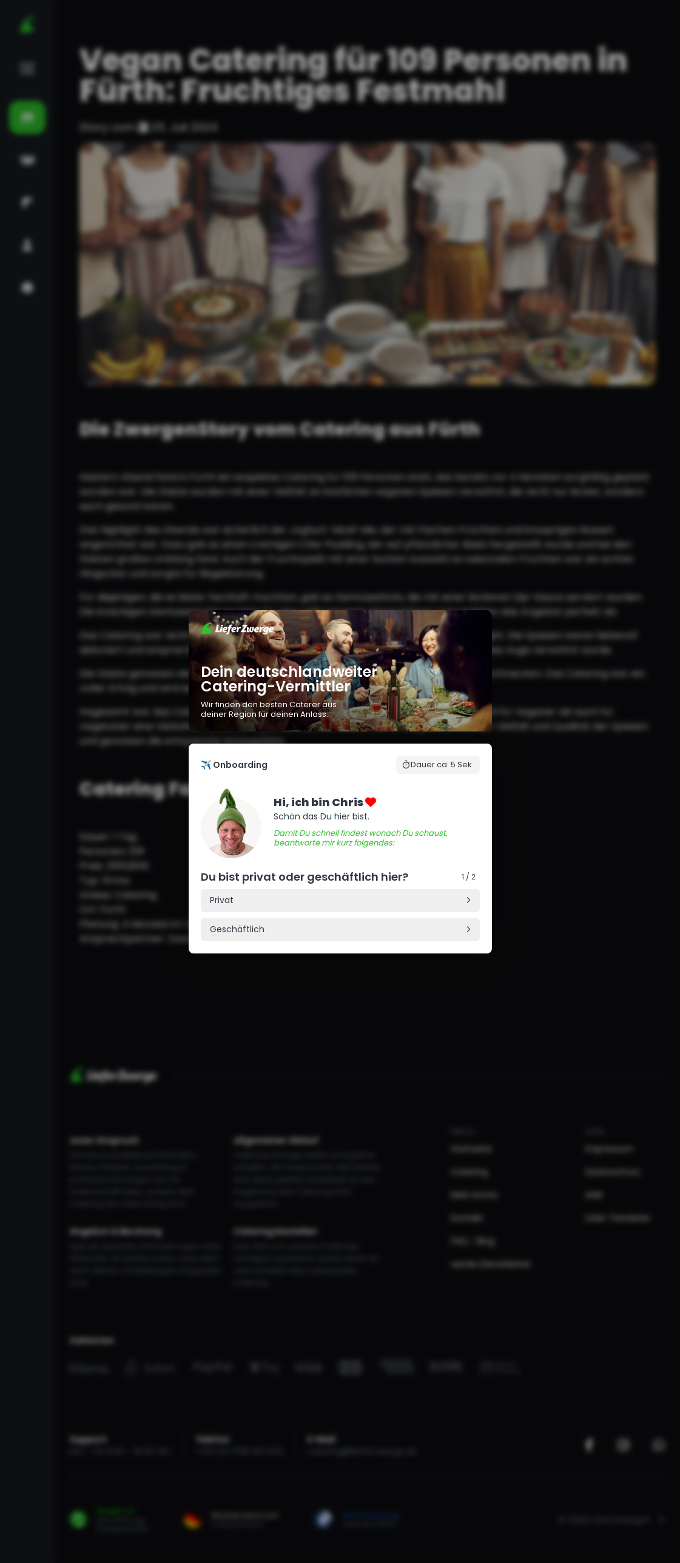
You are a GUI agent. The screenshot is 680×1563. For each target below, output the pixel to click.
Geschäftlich (237, 929)
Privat (222, 900)
